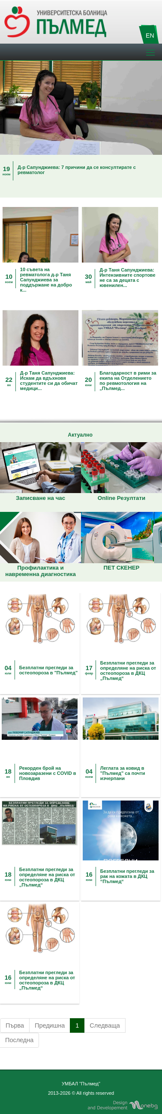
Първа (15, 1025)
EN (150, 35)
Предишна (50, 1025)
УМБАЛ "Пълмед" (81, 1083)
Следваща (105, 1025)
